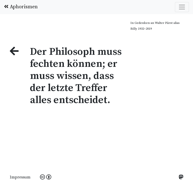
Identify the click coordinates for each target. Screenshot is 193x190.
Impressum (20, 177)
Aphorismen (21, 7)
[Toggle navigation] (182, 7)
